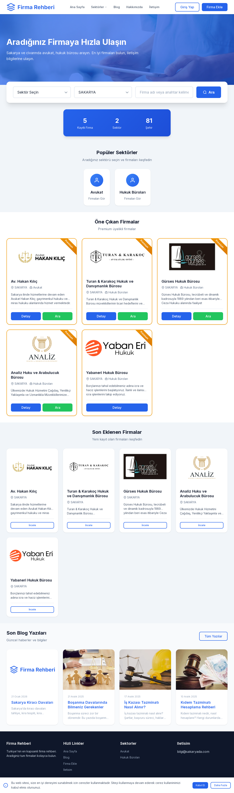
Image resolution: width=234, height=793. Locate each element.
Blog (117, 7)
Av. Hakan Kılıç (24, 281)
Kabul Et (200, 785)
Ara (209, 92)
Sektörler (99, 7)
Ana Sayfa (77, 7)
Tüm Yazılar (213, 636)
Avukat (124, 751)
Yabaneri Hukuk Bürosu (107, 373)
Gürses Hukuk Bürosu (181, 281)
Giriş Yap (187, 7)
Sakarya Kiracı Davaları (32, 702)
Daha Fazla (220, 785)
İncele (32, 525)
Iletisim (67, 769)
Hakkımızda (134, 7)
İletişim (154, 7)
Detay (25, 316)
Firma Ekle (215, 7)
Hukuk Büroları (130, 757)
